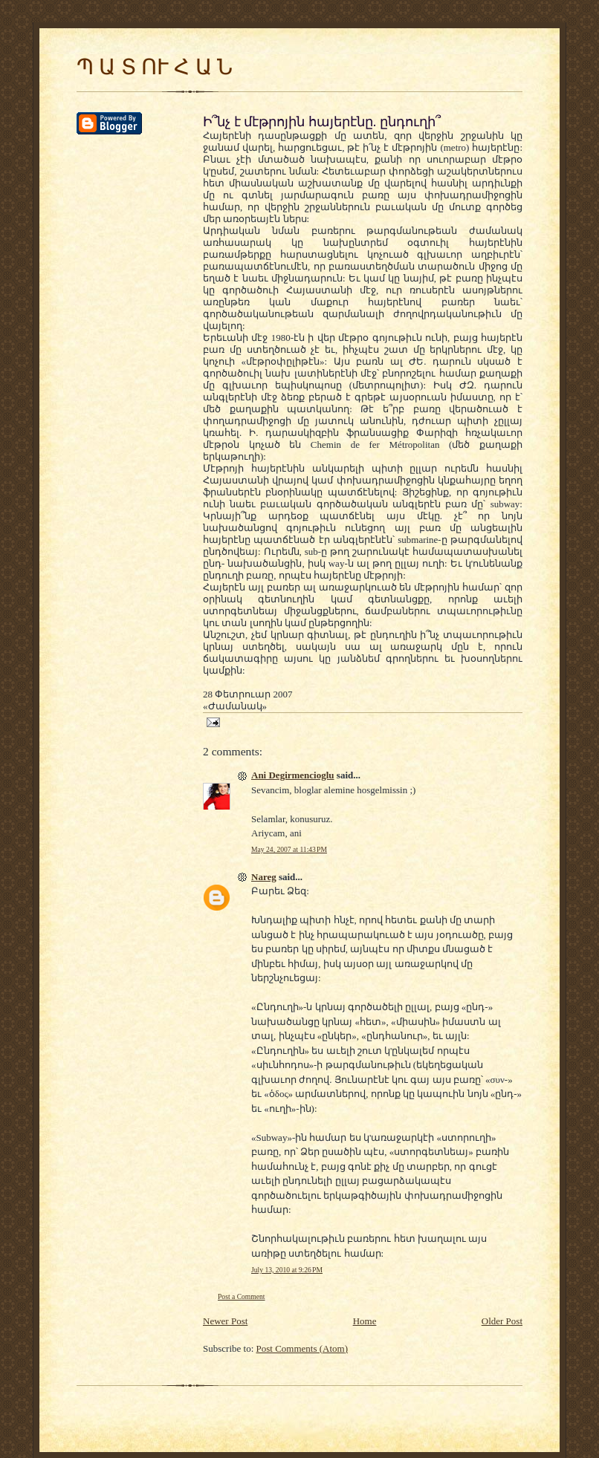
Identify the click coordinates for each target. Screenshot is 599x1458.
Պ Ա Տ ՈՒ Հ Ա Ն (155, 67)
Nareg (263, 876)
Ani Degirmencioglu (292, 775)
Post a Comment (241, 1296)
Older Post (502, 1321)
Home (365, 1321)
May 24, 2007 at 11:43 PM (289, 849)
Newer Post (225, 1321)
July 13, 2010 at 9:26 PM (287, 1270)
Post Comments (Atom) (302, 1348)
